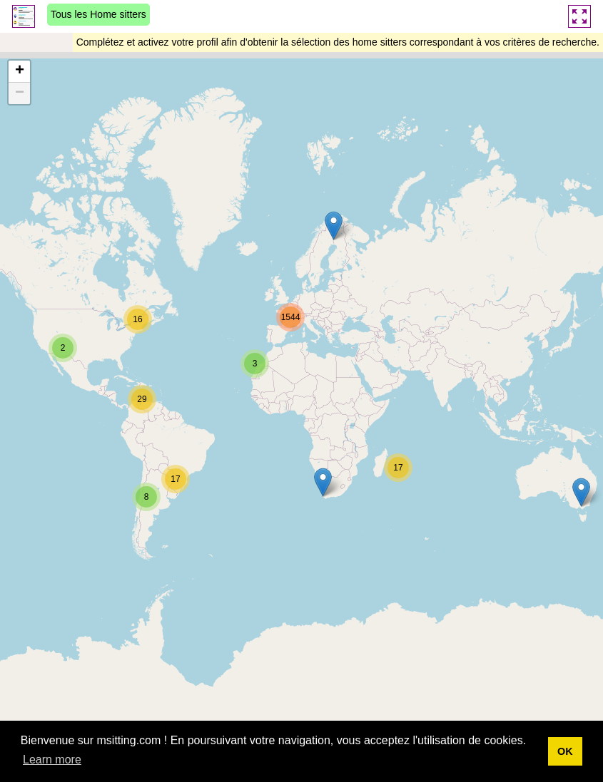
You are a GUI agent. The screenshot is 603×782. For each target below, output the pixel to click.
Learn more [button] (52, 759)
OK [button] (565, 751)
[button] (334, 225)
